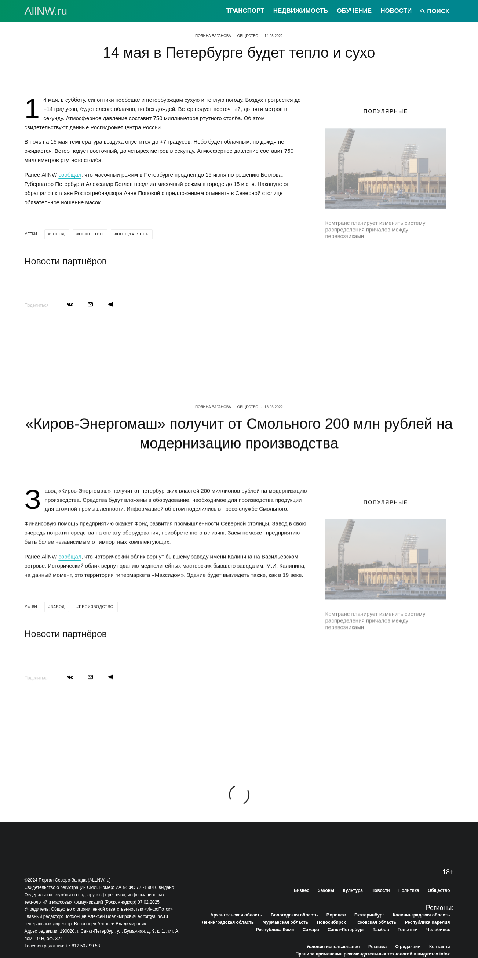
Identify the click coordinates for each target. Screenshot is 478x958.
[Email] (90, 304)
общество (91, 234)
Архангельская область (236, 915)
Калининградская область (421, 915)
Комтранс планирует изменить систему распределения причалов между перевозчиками (375, 227)
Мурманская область (286, 922)
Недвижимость (300, 10)
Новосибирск (331, 922)
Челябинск (438, 929)
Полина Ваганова (213, 36)
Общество (248, 36)
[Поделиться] (70, 304)
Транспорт (245, 10)
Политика (408, 890)
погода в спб (133, 234)
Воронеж (336, 915)
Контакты (439, 946)
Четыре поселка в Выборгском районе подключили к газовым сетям (394, 292)
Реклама (377, 946)
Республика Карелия (427, 922)
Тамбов (381, 929)
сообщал (69, 175)
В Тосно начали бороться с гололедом (389, 324)
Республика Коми (275, 929)
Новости (396, 10)
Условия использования (333, 946)
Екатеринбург (369, 915)
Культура (353, 890)
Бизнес (301, 890)
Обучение (354, 10)
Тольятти (408, 929)
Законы (326, 890)
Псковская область (375, 922)
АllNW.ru (46, 11)
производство (96, 650)
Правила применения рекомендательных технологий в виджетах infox (373, 954)
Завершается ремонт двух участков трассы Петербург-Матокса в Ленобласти (400, 259)
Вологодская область (294, 915)
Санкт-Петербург (346, 929)
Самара (311, 929)
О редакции (407, 946)
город (58, 234)
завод (58, 650)
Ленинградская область (228, 922)
